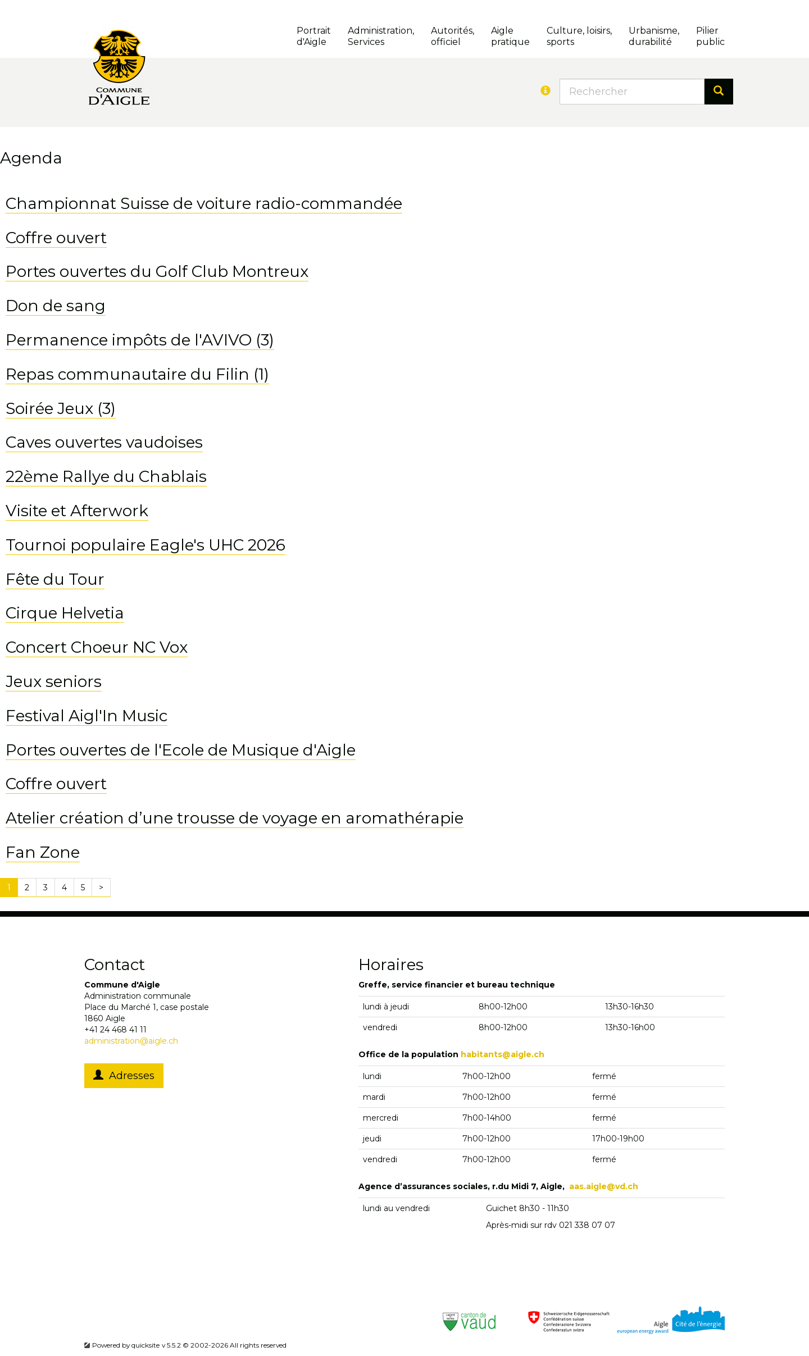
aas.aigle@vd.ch (603, 1186)
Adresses (123, 1076)
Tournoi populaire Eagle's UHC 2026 (145, 544)
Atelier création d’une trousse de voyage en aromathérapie (234, 817)
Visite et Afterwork (77, 510)
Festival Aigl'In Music (86, 715)
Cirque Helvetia (65, 612)
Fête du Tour (55, 579)
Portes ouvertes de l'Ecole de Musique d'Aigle (181, 749)
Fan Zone (43, 852)
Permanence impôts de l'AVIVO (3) (140, 339)
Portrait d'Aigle (314, 36)
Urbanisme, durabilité (654, 36)
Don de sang (56, 305)
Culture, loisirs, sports (579, 36)
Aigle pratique (510, 36)
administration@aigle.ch (131, 1041)
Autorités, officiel (452, 36)
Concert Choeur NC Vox (97, 647)
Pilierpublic (710, 36)
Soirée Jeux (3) (61, 408)
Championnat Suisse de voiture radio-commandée (204, 203)
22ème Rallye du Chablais (106, 476)
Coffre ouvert (56, 237)
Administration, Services (381, 36)
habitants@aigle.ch (502, 1054)
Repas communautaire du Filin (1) (137, 374)
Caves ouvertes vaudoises (104, 442)
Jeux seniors (54, 681)
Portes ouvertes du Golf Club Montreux (157, 271)
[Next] (101, 887)
